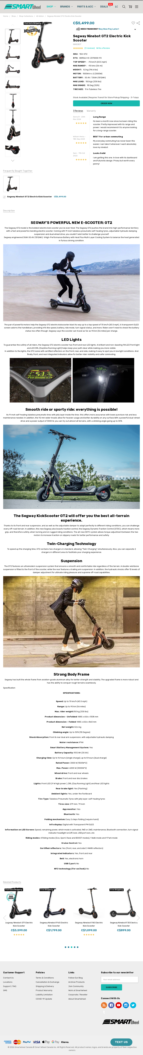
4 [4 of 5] (74, 947)
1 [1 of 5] (65, 947)
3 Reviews (78, 111)
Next (12, 160)
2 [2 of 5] (68, 947)
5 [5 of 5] (77, 947)
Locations (7, 982)
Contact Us (8, 978)
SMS (5, 990)
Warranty (91, 111)
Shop (51, 6)
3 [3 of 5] (71, 947)
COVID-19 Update (44, 999)
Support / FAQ (9, 986)
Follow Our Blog (75, 978)
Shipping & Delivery (45, 986)
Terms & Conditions (45, 978)
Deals (105, 6)
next (138, 918)
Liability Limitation (44, 994)
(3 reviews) (89, 48)
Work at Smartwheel (77, 990)
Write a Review (103, 48)
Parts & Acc (86, 6)
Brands (66, 6)
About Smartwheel (77, 999)
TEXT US (121, 1042)
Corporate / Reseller (77, 994)
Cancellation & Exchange (47, 982)
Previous (12, 25)
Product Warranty (44, 990)
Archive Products (76, 982)
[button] (106, 29)
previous (5, 918)
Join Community (76, 986)
